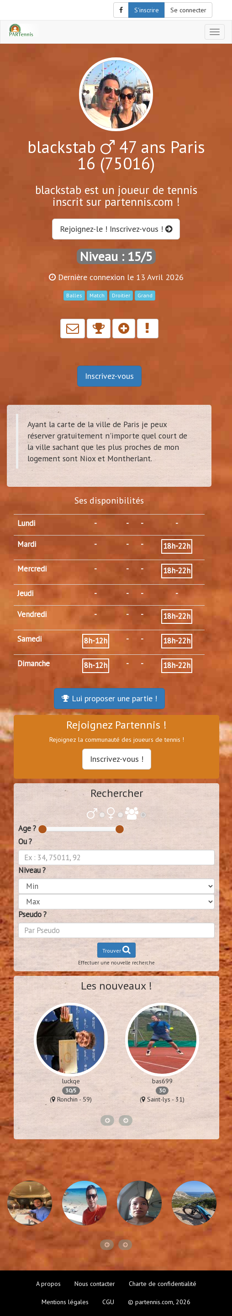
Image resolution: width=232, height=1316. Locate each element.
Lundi (26, 523)
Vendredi (32, 614)
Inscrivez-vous (109, 376)
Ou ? (25, 842)
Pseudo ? (32, 914)
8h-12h (95, 641)
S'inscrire (146, 10)
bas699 (162, 1081)
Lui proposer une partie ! (109, 698)
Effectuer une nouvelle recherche (116, 962)
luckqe (71, 1081)
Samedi (29, 639)
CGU (108, 1302)
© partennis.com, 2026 (159, 1302)
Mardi (26, 544)
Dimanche (33, 663)
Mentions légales (65, 1302)
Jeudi (25, 593)
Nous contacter (94, 1284)
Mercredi (32, 569)
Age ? (27, 828)
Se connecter (188, 10)
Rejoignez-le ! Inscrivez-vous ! (116, 229)
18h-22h (176, 546)
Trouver (116, 949)
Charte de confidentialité (162, 1284)
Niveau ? (32, 870)
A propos (48, 1284)
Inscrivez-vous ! (116, 759)
